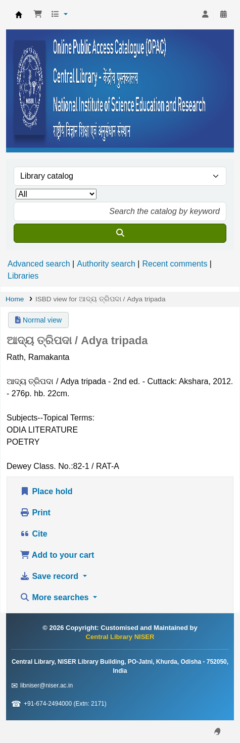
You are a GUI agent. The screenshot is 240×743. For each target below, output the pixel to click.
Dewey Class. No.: (40, 466)
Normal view (38, 320)
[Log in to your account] (205, 14)
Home (15, 299)
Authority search (106, 263)
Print (35, 512)
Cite (33, 533)
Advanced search (39, 263)
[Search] (120, 233)
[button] (37, 14)
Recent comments (174, 263)
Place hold (46, 491)
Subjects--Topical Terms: (50, 417)
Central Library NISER (18, 14)
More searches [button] (55, 597)
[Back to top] (210, 712)
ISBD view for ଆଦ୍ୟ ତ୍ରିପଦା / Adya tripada (100, 299)
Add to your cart (57, 555)
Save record (50, 576)
